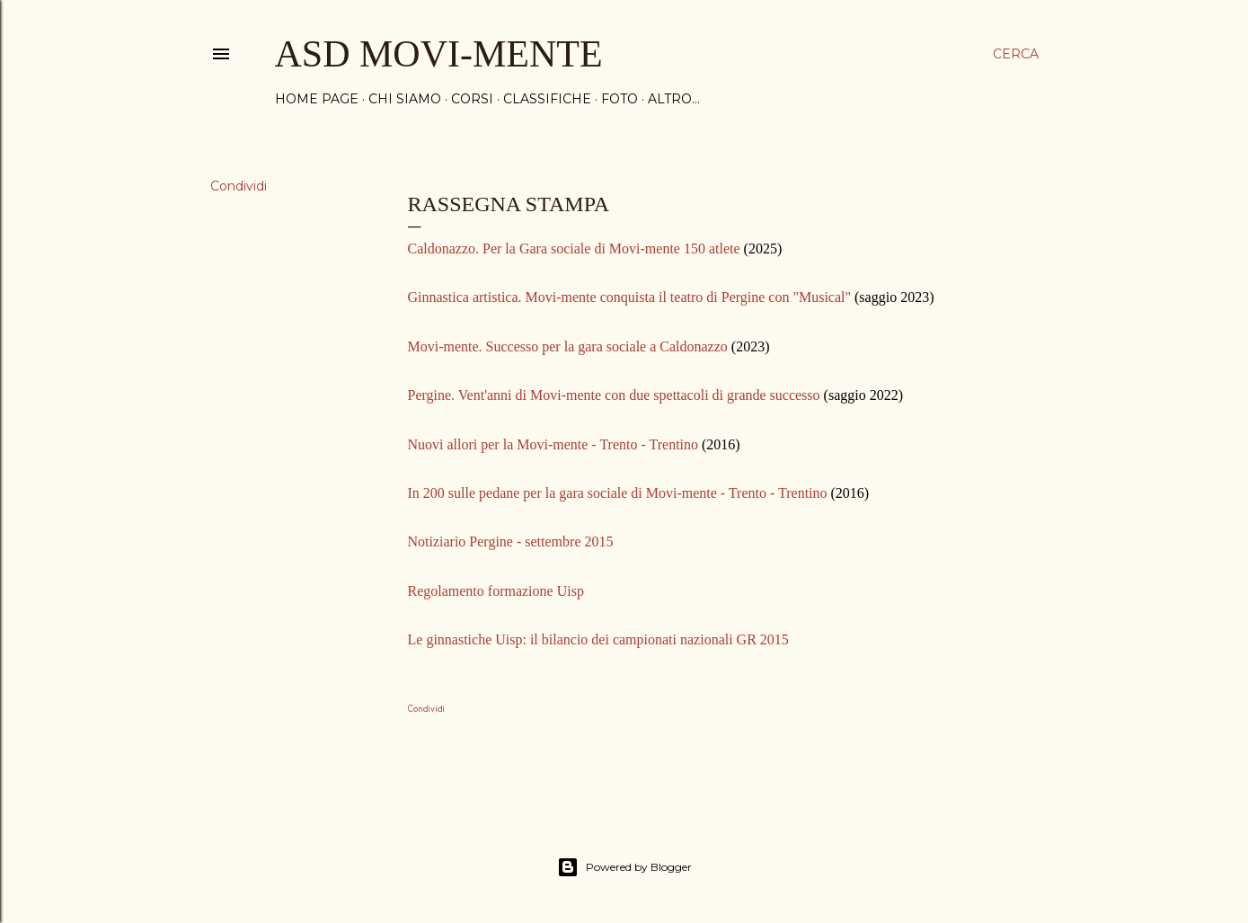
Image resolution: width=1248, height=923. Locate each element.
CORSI (472, 99)
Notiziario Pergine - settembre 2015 (511, 541)
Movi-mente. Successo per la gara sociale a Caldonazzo (568, 346)
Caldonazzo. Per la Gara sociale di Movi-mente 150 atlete (574, 248)
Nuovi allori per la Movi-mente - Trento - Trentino (553, 444)
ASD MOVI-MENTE (439, 54)
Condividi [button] (238, 186)
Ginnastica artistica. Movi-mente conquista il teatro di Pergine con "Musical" (630, 297)
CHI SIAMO (404, 99)
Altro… (674, 99)
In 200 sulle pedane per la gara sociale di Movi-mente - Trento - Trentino (618, 493)
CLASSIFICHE (547, 99)
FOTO (619, 99)
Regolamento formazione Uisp (496, 591)
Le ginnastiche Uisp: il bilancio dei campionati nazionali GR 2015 (598, 639)
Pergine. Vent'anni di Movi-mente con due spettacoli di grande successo (614, 395)
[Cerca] (1016, 53)
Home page (316, 99)
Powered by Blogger (624, 867)
